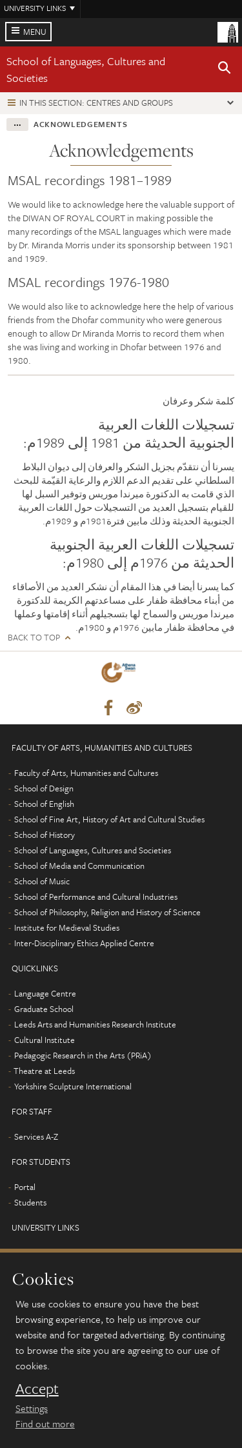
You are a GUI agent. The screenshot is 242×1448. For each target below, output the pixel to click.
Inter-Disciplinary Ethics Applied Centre (84, 943)
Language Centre (45, 993)
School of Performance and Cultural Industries (95, 896)
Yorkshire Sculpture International (73, 1086)
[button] (225, 70)
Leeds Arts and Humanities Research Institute (95, 1024)
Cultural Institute (44, 1039)
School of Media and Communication (79, 865)
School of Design (44, 788)
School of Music (42, 881)
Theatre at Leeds (44, 1070)
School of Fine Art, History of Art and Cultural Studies (109, 819)
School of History (44, 834)
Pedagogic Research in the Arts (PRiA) (83, 1055)
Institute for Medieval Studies (66, 927)
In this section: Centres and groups (96, 102)
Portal (24, 1186)
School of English (44, 803)
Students (30, 1202)
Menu (34, 31)
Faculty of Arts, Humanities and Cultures (86, 772)
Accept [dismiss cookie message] (37, 1388)
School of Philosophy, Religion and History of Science (107, 912)
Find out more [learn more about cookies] (45, 1423)
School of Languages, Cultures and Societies (92, 850)
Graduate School (44, 1008)
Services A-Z (36, 1136)
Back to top (34, 637)
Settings (31, 1408)
